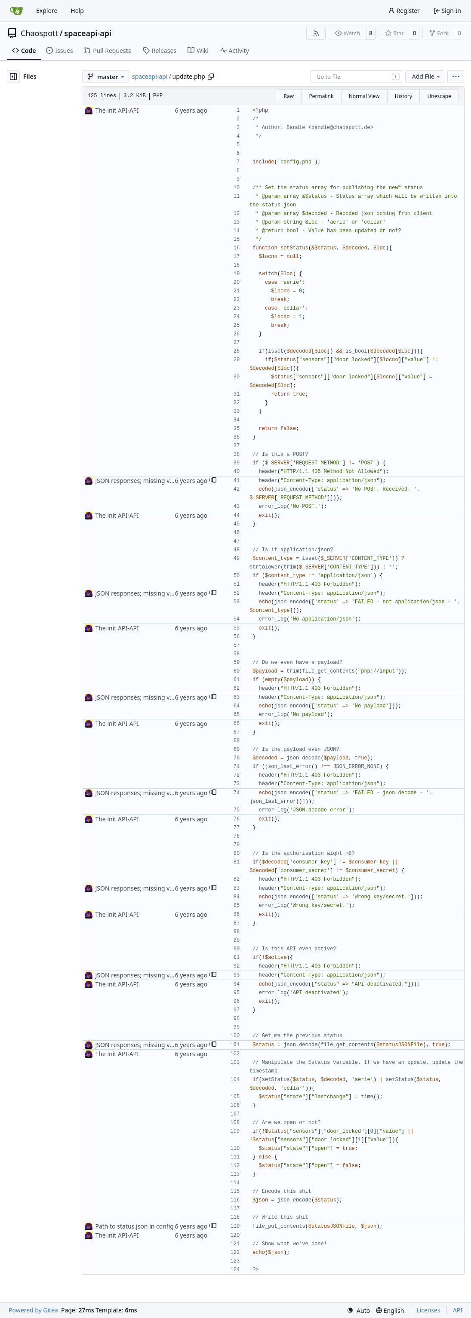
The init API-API (117, 110)
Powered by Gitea (33, 1310)
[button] (212, 480)
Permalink (321, 96)
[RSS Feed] (316, 33)
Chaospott (39, 33)
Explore (46, 10)
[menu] (455, 76)
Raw (288, 96)
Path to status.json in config (134, 1226)
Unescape (439, 96)
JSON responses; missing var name (144, 480)
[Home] (16, 10)
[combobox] (356, 76)
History (403, 96)
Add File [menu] (426, 76)
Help (77, 10)
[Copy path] (211, 77)
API (457, 1310)
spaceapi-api (87, 33)
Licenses (428, 1310)
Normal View (364, 96)
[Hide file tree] (13, 76)
